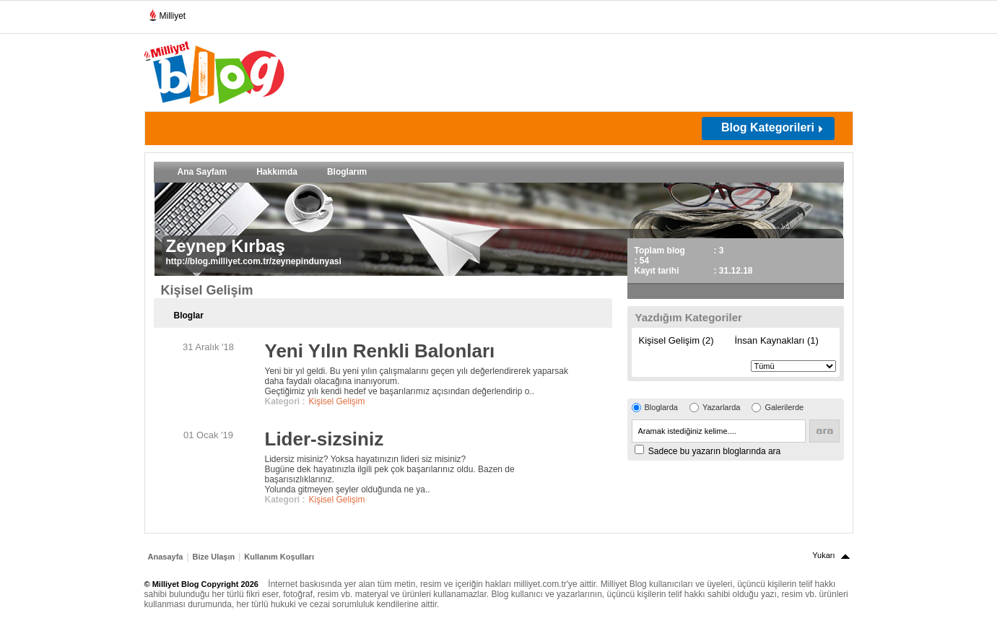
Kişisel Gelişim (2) (676, 340)
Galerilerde (784, 407)
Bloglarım (347, 172)
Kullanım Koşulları (279, 556)
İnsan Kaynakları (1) (777, 340)
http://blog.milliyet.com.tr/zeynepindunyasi (253, 261)
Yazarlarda (721, 407)
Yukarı (823, 555)
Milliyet (167, 13)
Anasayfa (165, 556)
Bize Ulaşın (214, 556)
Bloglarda (661, 407)
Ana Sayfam (202, 172)
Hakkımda (276, 172)
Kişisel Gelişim (337, 401)
